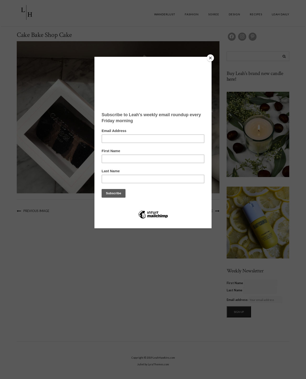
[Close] (210, 58)
